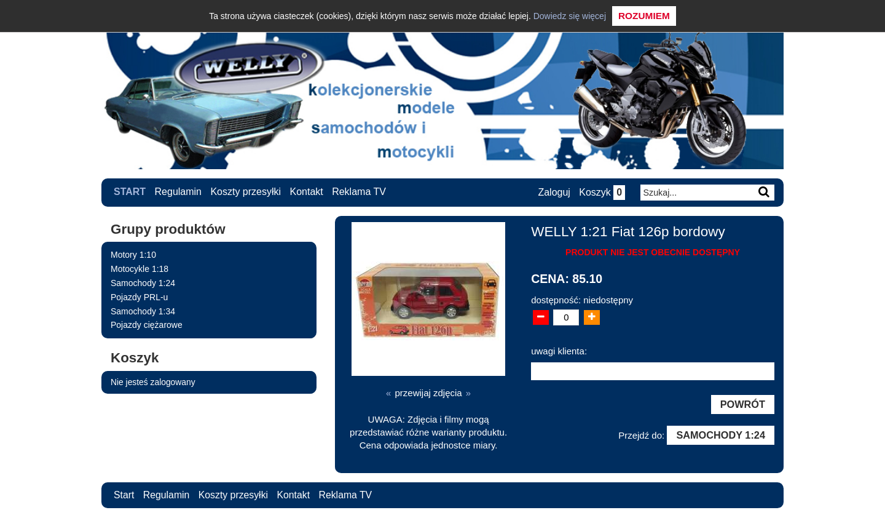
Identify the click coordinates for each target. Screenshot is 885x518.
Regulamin (178, 191)
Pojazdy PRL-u (139, 296)
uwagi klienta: (559, 350)
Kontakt (306, 191)
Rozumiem (644, 15)
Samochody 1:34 (143, 311)
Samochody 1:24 (143, 282)
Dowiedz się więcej (569, 16)
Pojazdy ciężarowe (147, 325)
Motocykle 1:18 (139, 268)
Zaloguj (554, 192)
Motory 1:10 (133, 255)
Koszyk (602, 192)
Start (130, 191)
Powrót (742, 404)
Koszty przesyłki (246, 191)
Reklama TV (359, 191)
